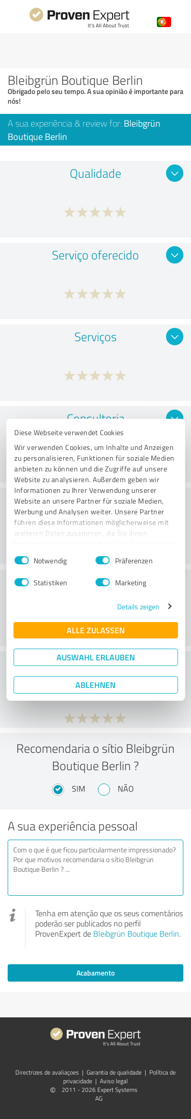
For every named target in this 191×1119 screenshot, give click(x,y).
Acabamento (95, 973)
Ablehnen (95, 685)
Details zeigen (138, 606)
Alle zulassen (96, 630)
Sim (78, 788)
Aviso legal (114, 1081)
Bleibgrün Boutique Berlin (136, 933)
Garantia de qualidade (114, 1072)
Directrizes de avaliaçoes (47, 1072)
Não (126, 788)
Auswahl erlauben (96, 657)
